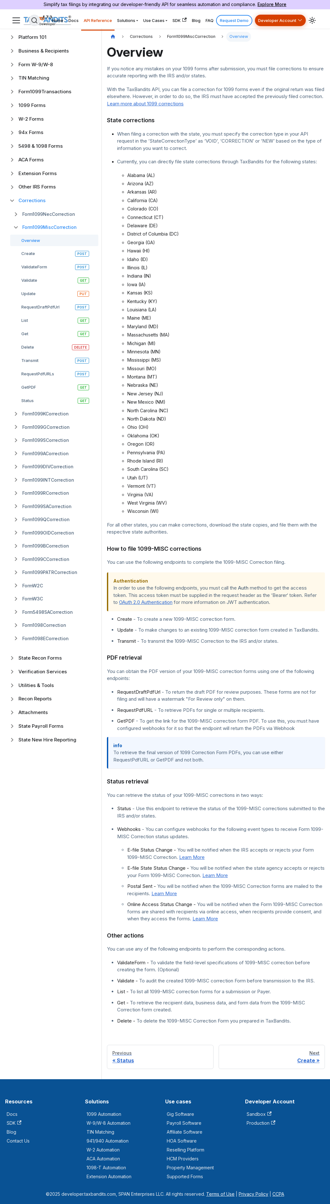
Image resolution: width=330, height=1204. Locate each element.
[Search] (34, 20)
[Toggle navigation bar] (16, 20)
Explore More (271, 4)
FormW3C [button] (32, 598)
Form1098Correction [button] (44, 625)
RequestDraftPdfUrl (40, 306)
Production (261, 1123)
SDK (179, 20)
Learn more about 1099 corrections (145, 104)
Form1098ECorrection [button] (45, 638)
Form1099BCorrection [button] (45, 546)
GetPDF (28, 387)
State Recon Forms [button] (40, 658)
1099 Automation (104, 1114)
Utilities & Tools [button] (36, 685)
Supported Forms (185, 1176)
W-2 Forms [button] (31, 119)
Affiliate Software (184, 1132)
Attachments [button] (33, 712)
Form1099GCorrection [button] (46, 427)
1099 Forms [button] (32, 105)
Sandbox (259, 1114)
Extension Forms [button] (37, 173)
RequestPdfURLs (37, 373)
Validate (29, 280)
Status (27, 400)
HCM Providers (183, 1158)
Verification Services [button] (42, 672)
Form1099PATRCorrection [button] (49, 572)
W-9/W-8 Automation (108, 1123)
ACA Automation (103, 1158)
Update (28, 293)
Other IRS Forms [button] (37, 187)
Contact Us (18, 1141)
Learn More (192, 857)
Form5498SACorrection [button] (47, 612)
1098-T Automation (106, 1167)
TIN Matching (100, 1132)
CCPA (278, 1194)
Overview (30, 240)
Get (24, 333)
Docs (73, 20)
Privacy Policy (253, 1194)
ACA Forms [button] (31, 160)
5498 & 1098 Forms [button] (40, 146)
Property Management (190, 1167)
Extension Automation (109, 1176)
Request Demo (234, 20)
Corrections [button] (32, 200)
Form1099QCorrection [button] (46, 519)
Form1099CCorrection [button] (45, 559)
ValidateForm (34, 266)
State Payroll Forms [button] (40, 726)
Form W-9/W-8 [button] (35, 64)
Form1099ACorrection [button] (45, 453)
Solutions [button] (126, 20)
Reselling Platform (185, 1149)
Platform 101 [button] (32, 37)
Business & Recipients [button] (43, 51)
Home (57, 20)
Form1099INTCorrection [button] (48, 480)
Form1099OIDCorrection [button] (48, 532)
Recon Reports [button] (35, 699)
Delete (27, 347)
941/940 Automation (108, 1141)
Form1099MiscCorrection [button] (49, 227)
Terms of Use (220, 1194)
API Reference (98, 20)
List (24, 320)
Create (28, 253)
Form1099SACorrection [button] (47, 506)
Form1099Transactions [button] (44, 92)
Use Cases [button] (154, 20)
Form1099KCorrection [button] (45, 413)
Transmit (30, 360)
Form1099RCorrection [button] (45, 493)
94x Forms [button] (30, 132)
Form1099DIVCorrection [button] (48, 466)
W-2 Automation (103, 1149)
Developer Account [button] (277, 20)
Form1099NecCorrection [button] (48, 214)
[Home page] (113, 37)
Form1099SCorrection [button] (45, 440)
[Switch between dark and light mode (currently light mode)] (312, 20)
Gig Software (180, 1114)
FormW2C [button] (32, 585)
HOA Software (182, 1141)
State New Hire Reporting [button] (47, 740)
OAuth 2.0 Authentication (145, 602)
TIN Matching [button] (33, 78)
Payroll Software (184, 1123)
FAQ (210, 20)
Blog (196, 20)
